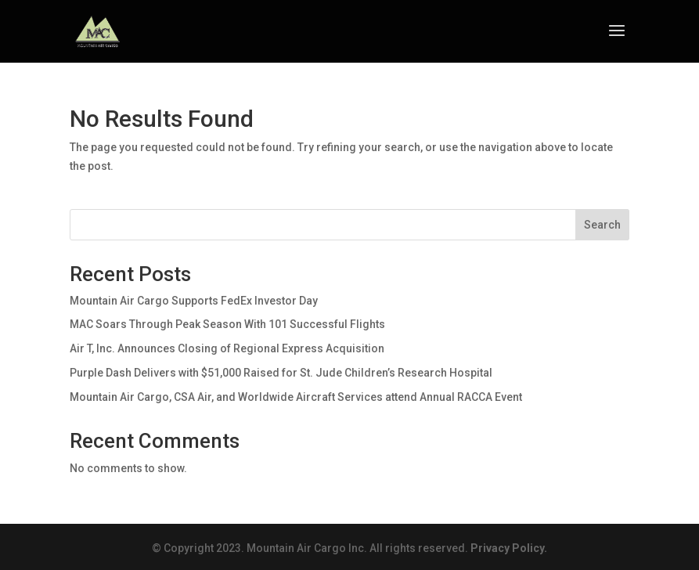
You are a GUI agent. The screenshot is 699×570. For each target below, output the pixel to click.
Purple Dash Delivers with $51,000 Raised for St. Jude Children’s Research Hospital (281, 372)
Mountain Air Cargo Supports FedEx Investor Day (194, 300)
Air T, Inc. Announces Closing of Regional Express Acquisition (227, 348)
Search (602, 224)
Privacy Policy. (508, 548)
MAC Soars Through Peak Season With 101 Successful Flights (227, 324)
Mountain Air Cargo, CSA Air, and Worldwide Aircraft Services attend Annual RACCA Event (296, 397)
